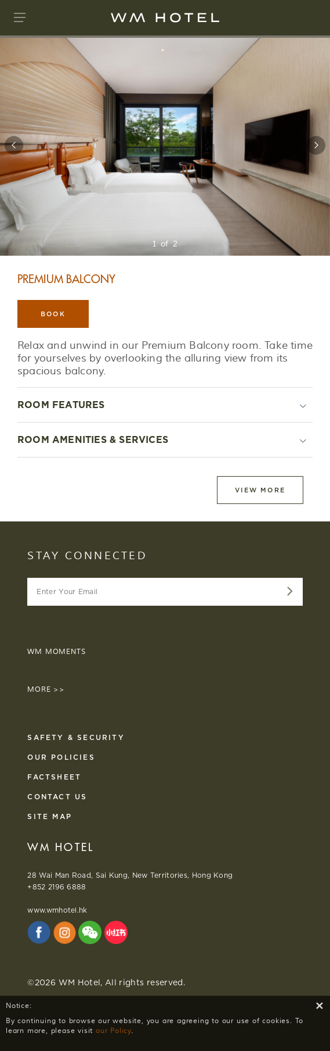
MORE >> (46, 689)
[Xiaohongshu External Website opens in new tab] (116, 932)
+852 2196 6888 (56, 886)
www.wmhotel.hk (57, 910)
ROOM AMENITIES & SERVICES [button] (92, 439)
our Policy (113, 1031)
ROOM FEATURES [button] (61, 404)
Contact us (57, 796)
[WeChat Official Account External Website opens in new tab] (89, 932)
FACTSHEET (54, 777)
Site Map (49, 816)
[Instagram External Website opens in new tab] (64, 932)
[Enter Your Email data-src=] (287, 592)
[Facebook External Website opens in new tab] (38, 932)
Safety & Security (75, 737)
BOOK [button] (53, 314)
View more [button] (260, 490)
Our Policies (61, 757)
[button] (20, 17)
